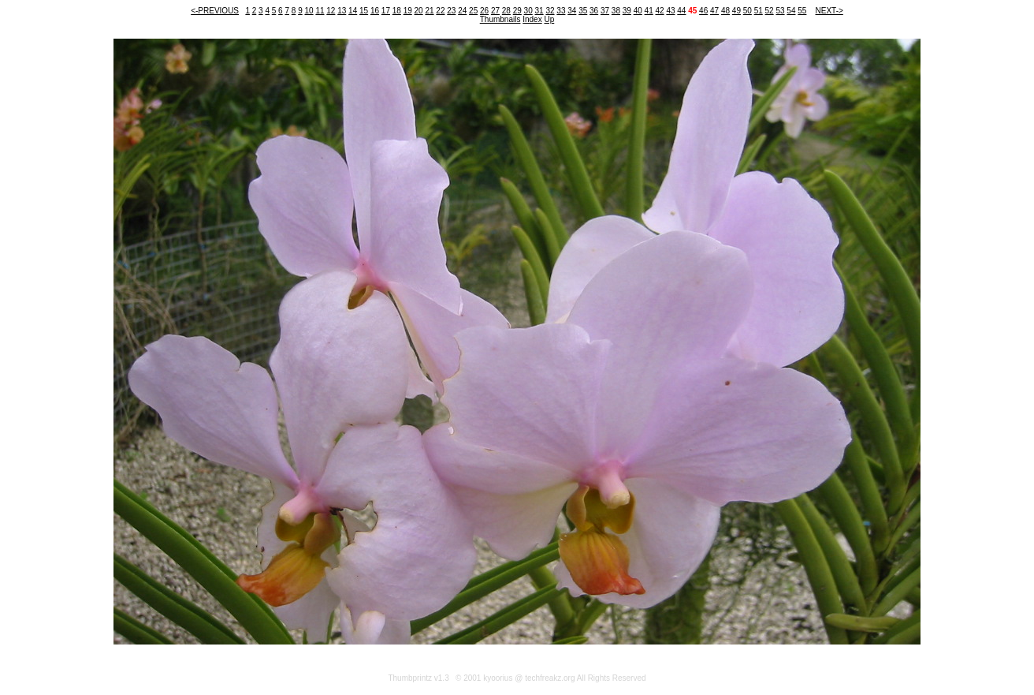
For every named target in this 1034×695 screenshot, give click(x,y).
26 (484, 10)
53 (780, 10)
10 (308, 10)
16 (374, 10)
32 (549, 10)
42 (659, 10)
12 (330, 10)
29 (517, 10)
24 (462, 10)
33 (560, 10)
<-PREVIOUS (215, 10)
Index (532, 19)
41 (649, 10)
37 (605, 10)
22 (440, 10)
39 (627, 10)
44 (681, 10)
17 (385, 10)
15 (363, 10)
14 (352, 10)
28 (506, 10)
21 (429, 10)
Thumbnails (500, 19)
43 (670, 10)
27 (495, 10)
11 (319, 10)
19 (408, 10)
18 (396, 10)
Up (549, 19)
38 (616, 10)
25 (473, 10)
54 (791, 10)
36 (594, 10)
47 (714, 10)
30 (528, 10)
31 (539, 10)
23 (451, 10)
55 (802, 10)
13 (341, 10)
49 (736, 10)
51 (758, 10)
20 (419, 10)
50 (747, 10)
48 (725, 10)
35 (582, 10)
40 (638, 10)
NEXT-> (829, 10)
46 (703, 10)
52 (769, 10)
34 (571, 10)
